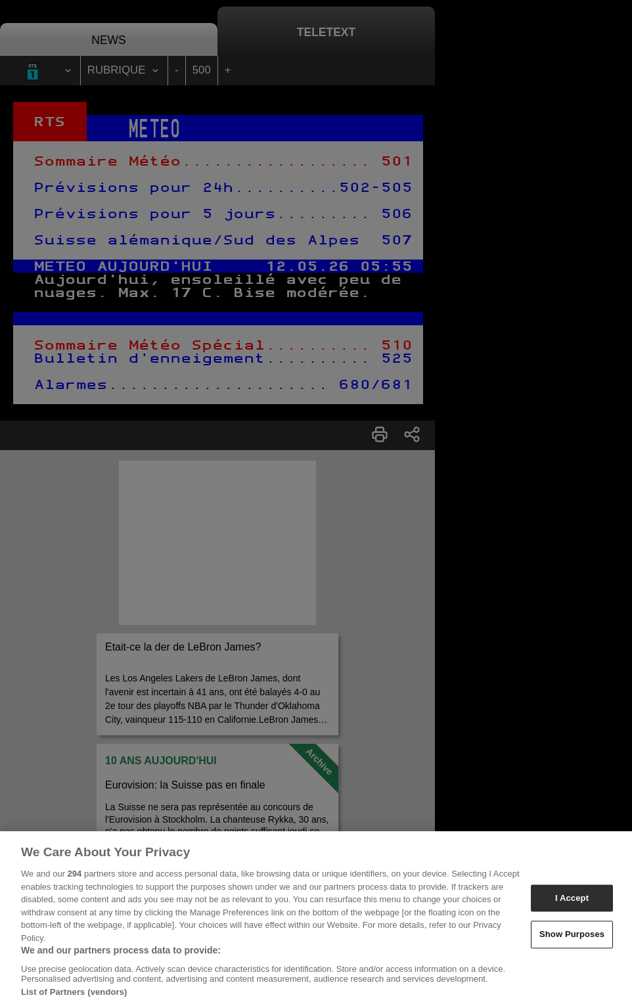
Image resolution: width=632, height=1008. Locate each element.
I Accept (572, 910)
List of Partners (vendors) (74, 1003)
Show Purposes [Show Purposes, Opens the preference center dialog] (571, 946)
